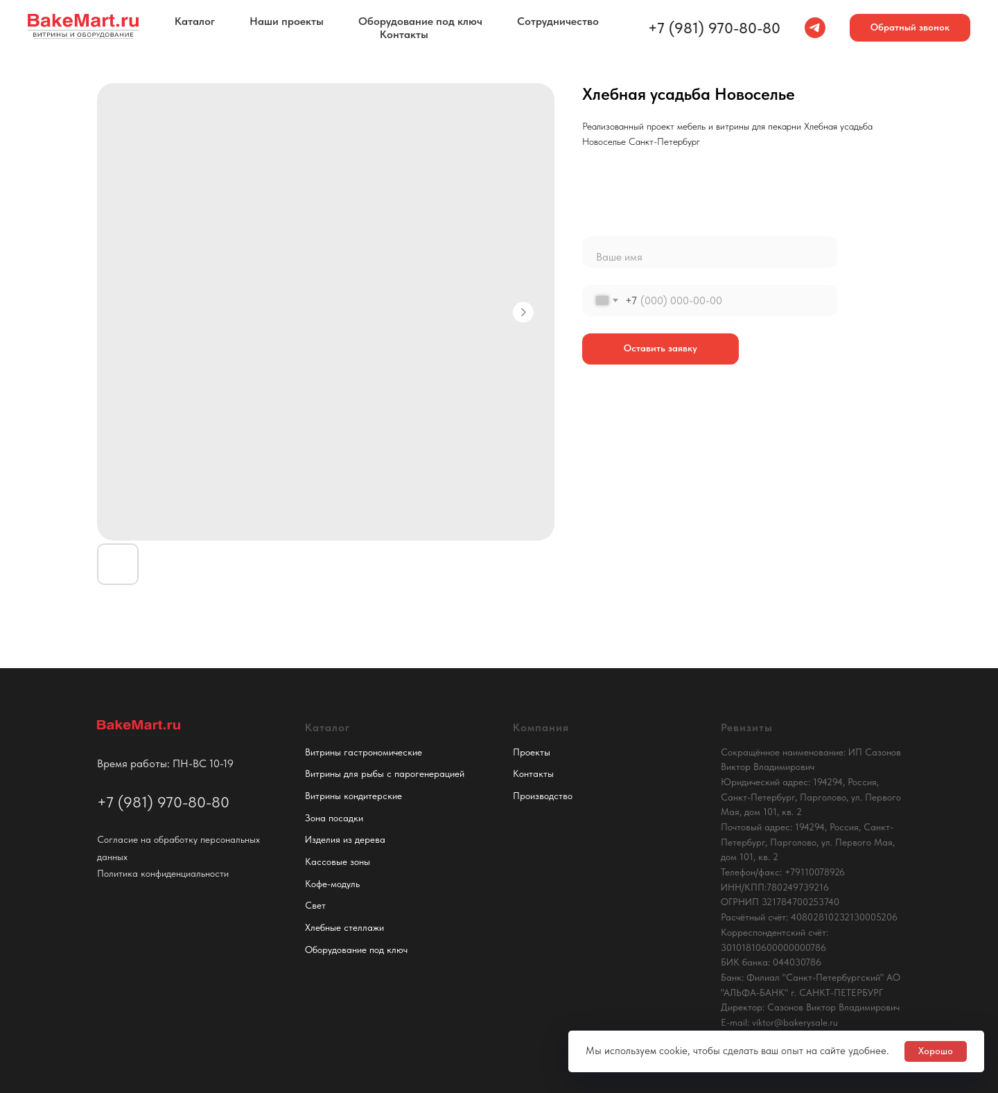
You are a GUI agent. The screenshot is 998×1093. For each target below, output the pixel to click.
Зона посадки (334, 817)
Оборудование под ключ (420, 21)
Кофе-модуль (332, 883)
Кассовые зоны (337, 861)
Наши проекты (287, 21)
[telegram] (815, 27)
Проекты (531, 752)
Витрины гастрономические (363, 752)
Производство (542, 795)
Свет (315, 905)
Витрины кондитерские (353, 795)
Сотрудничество (558, 21)
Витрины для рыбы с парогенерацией (384, 773)
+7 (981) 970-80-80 (714, 28)
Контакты (404, 34)
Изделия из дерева (345, 839)
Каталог (195, 21)
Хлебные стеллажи (344, 927)
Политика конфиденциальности (163, 873)
